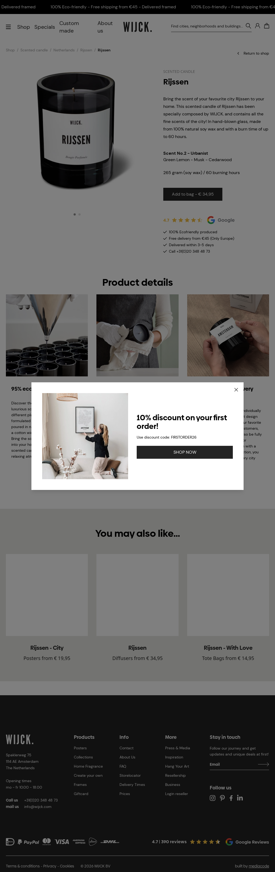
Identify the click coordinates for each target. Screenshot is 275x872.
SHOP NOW (184, 452)
